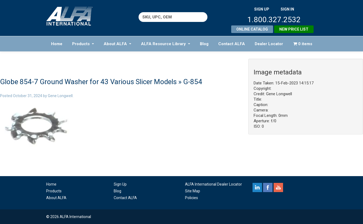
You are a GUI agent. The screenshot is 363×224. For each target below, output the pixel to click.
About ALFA (117, 43)
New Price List (293, 29)
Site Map (192, 191)
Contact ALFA (231, 43)
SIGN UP (261, 9)
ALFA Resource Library (165, 43)
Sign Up (120, 184)
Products (83, 43)
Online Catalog (252, 29)
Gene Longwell (60, 96)
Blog (204, 43)
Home (56, 43)
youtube (278, 187)
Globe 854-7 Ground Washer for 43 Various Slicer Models (88, 82)
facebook (268, 187)
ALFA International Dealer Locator (213, 184)
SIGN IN (287, 9)
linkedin (257, 187)
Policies (191, 198)
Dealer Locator (269, 43)
